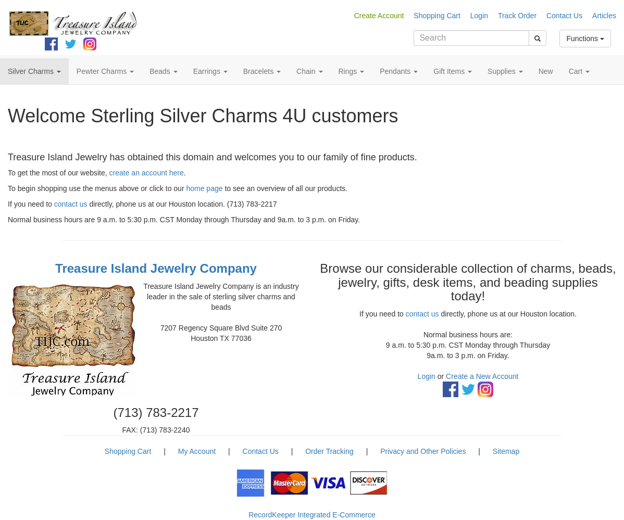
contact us (71, 204)
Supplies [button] (505, 71)
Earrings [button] (210, 71)
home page (204, 188)
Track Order (517, 15)
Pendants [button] (399, 71)
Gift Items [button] (452, 71)
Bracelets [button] (262, 71)
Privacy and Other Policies (423, 451)
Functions (585, 38)
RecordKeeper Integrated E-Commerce (312, 515)
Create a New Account (482, 376)
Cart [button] (579, 71)
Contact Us (564, 15)
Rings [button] (352, 71)
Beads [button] (163, 71)
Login (479, 15)
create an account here (146, 173)
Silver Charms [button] (34, 71)
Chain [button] (309, 71)
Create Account (379, 15)
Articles (604, 15)
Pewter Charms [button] (105, 71)
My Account (197, 451)
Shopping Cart (437, 15)
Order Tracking (329, 451)
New (546, 71)
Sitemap (506, 451)
